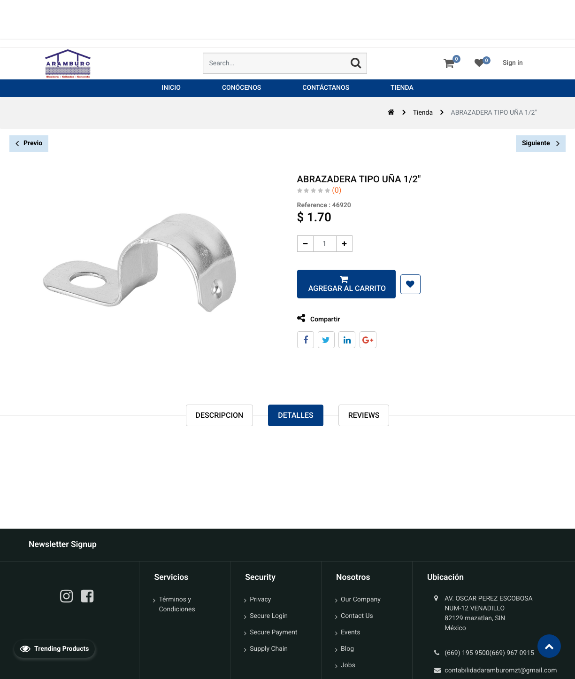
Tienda (423, 113)
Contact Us (357, 616)
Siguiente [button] (541, 143)
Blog (347, 649)
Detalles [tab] (295, 415)
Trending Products (54, 648)
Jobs (348, 665)
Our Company (361, 599)
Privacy (260, 599)
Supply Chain (269, 649)
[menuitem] (171, 88)
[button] (403, 284)
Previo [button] (28, 143)
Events (350, 632)
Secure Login (269, 616)
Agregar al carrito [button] (339, 288)
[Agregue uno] (337, 243)
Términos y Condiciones (177, 604)
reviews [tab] (364, 415)
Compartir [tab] (311, 318)
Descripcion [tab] (220, 415)
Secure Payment (273, 632)
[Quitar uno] (298, 243)
